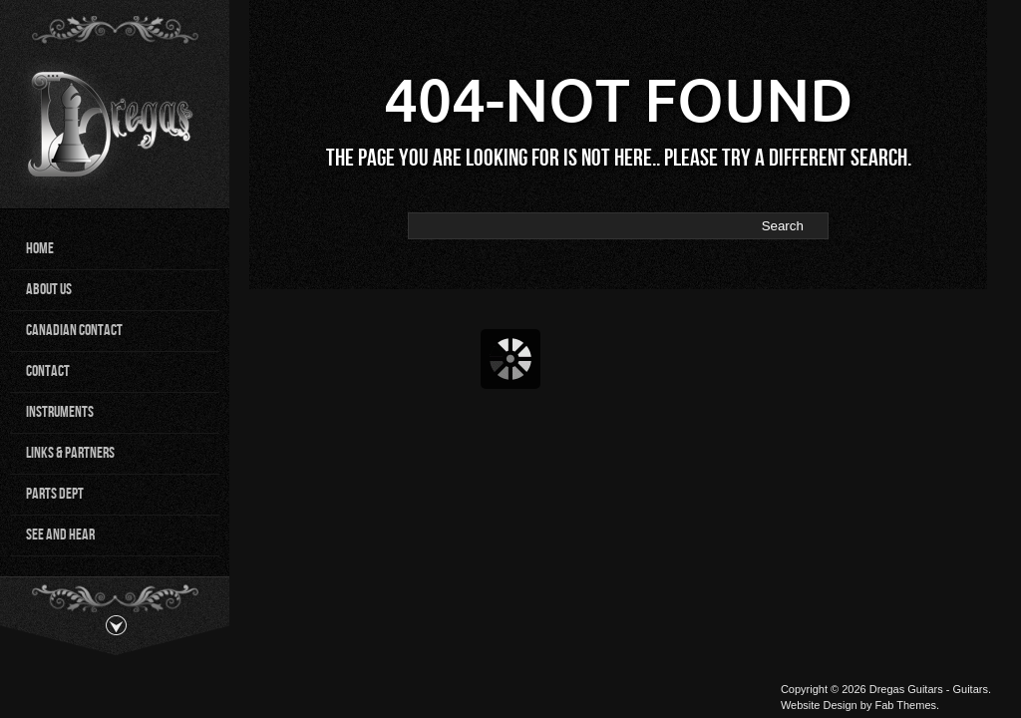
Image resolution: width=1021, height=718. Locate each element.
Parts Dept (55, 494)
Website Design (819, 705)
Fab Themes (905, 705)
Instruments (60, 412)
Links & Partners (70, 453)
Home (40, 248)
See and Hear (60, 535)
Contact (48, 371)
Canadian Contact (74, 330)
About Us (49, 289)
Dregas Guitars (906, 689)
